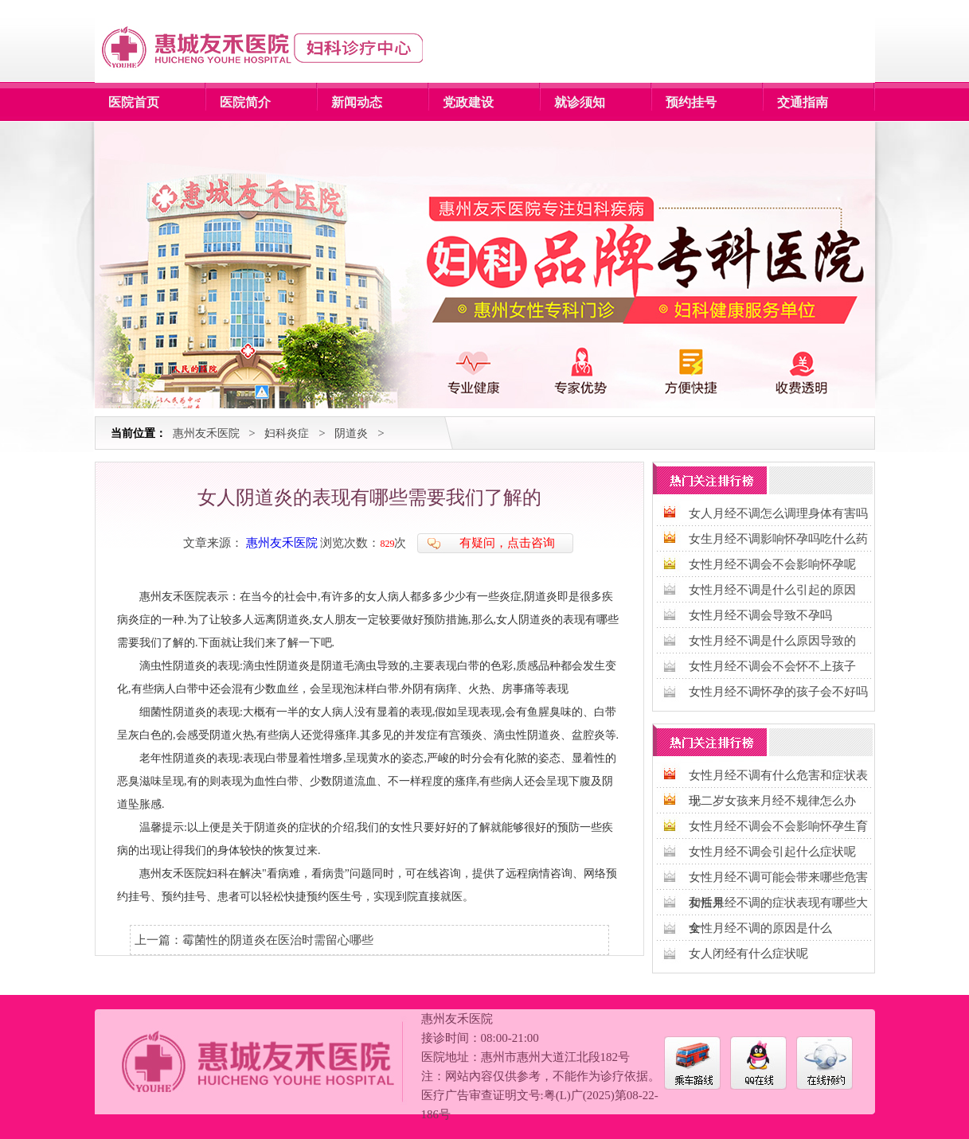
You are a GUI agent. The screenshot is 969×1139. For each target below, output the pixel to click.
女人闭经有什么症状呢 (748, 953)
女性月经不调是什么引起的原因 (772, 589)
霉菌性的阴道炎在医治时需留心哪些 (277, 940)
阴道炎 (351, 433)
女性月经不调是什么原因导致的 (772, 640)
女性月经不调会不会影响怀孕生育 (778, 826)
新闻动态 (356, 102)
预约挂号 (691, 102)
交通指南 (802, 102)
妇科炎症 (286, 433)
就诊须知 (579, 102)
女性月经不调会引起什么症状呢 (772, 851)
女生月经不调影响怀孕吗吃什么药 (778, 538)
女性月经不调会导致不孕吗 (760, 615)
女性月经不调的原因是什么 (760, 928)
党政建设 (468, 102)
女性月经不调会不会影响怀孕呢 (772, 564)
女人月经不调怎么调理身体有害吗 (778, 513)
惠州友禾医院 (206, 433)
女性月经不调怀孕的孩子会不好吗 (778, 691)
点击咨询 (531, 542)
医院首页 (133, 102)
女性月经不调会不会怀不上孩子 (772, 666)
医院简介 (245, 102)
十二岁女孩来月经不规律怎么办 (772, 800)
